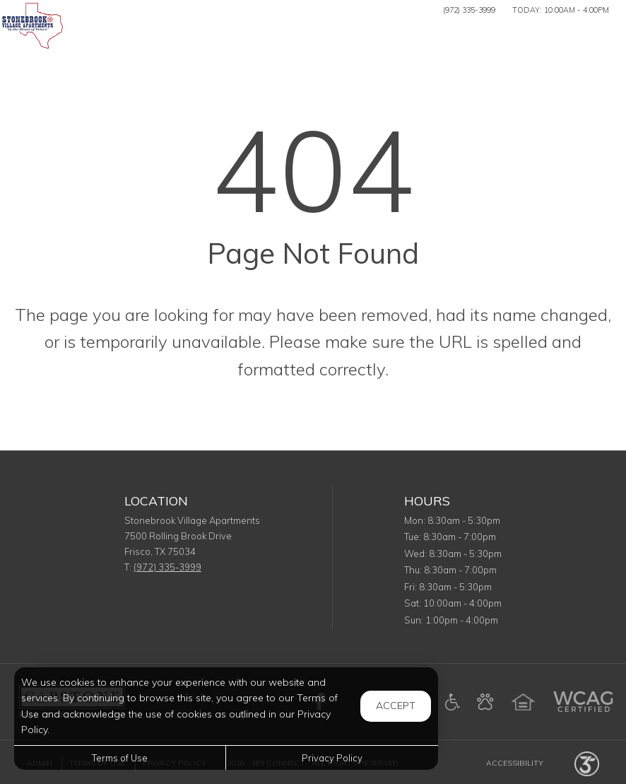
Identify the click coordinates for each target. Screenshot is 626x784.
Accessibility (514, 763)
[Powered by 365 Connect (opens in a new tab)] (586, 763)
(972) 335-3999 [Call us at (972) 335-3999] (469, 10)
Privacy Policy (332, 757)
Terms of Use (120, 757)
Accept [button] (395, 705)
